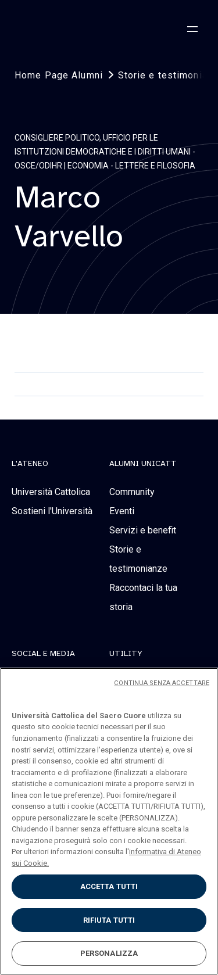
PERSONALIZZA (109, 953)
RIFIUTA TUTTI (109, 920)
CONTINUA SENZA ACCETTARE (161, 683)
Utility (125, 654)
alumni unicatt (143, 464)
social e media (43, 654)
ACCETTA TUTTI (109, 886)
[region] (109, 821)
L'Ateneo (30, 464)
